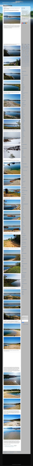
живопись (27, 63)
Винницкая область (24, 71)
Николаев (23, 240)
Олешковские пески (23, 275)
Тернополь (23, 267)
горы (25, 50)
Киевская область (24, 187)
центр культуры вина (27, 66)
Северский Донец (23, 136)
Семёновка (23, 222)
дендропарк (24, 57)
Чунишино (23, 141)
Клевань (22, 255)
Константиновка (23, 120)
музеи (28, 46)
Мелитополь (23, 165)
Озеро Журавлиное (23, 217)
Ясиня (22, 162)
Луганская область (24, 235)
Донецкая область (24, 100)
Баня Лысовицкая (23, 196)
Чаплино (22, 98)
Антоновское (23, 77)
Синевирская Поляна (24, 157)
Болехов (22, 168)
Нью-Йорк (23, 131)
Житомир (22, 146)
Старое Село (23, 225)
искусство (24, 56)
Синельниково (23, 93)
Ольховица (23, 152)
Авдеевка (22, 103)
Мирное (22, 125)
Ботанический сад (23, 60)
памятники (27, 44)
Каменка (22, 118)
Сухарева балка (23, 95)
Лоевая (22, 177)
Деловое (22, 150)
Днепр (22, 83)
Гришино (22, 110)
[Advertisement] (25, 33)
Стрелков (22, 227)
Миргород (23, 250)
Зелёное (22, 113)
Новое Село (23, 216)
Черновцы (23, 294)
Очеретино (23, 132)
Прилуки (22, 287)
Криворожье (23, 122)
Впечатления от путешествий (10, 2)
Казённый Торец (23, 117)
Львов (22, 213)
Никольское (23, 126)
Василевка (23, 79)
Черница (22, 232)
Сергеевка (23, 138)
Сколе (22, 223)
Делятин (22, 173)
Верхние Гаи (23, 199)
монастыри (28, 50)
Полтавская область (24, 246)
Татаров (22, 182)
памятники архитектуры (25, 48)
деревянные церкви (27, 47)
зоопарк (28, 61)
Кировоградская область (24, 190)
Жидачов (22, 206)
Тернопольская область (24, 263)
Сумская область (24, 258)
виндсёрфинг (28, 60)
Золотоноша (23, 281)
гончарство (22, 63)
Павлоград (23, 88)
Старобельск (23, 237)
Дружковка (23, 112)
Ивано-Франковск (23, 175)
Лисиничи (22, 211)
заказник (24, 52)
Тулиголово (23, 229)
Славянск (22, 139)
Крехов (22, 210)
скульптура (25, 51)
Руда (22, 220)
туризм (23, 44)
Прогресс (22, 134)
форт (24, 66)
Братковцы (23, 197)
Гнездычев (23, 201)
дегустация (25, 63)
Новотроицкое (23, 129)
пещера (28, 58)
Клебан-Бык (23, 119)
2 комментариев (11, 445)
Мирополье (23, 261)
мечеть (23, 62)
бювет (22, 57)
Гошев (22, 172)
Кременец (23, 266)
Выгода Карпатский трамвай (24, 170)
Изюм (22, 270)
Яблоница (23, 184)
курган (28, 56)
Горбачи (22, 202)
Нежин (22, 286)
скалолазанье (27, 62)
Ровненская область (24, 253)
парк (23, 47)
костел (27, 49)
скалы (26, 57)
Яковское (22, 161)
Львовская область (24, 194)
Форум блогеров (24, 58)
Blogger (20, 464)
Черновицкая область (24, 289)
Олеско (22, 218)
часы (22, 58)
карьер (22, 53)
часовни (23, 50)
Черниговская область (24, 283)
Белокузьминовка (23, 106)
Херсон (22, 278)
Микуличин (23, 178)
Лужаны (22, 292)
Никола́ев (22, 215)
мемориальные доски (24, 55)
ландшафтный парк (26, 53)
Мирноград (23, 124)
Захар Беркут (23, 208)
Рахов (22, 155)
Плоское (22, 154)
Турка (22, 230)
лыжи (27, 58)
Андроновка (23, 76)
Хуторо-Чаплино (23, 97)
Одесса (22, 244)
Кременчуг (23, 249)
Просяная (23, 90)
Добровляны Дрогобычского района (25, 203)
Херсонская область (24, 272)
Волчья (22, 81)
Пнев (22, 180)
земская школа (25, 61)
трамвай (22, 66)
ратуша (28, 51)
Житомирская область (24, 144)
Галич (22, 171)
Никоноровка (23, 127)
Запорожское (23, 84)
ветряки (26, 60)
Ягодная (22, 185)
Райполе (22, 91)
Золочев (22, 209)
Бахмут (22, 105)
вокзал (24, 49)
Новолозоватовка (23, 86)
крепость (27, 52)
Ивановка (22, 115)
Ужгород (22, 159)
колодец (26, 56)
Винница (22, 73)
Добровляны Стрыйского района (25, 204)
